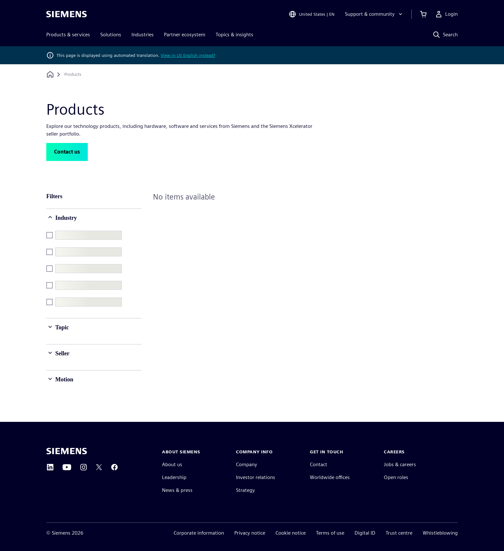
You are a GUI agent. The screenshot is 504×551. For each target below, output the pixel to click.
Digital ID (365, 533)
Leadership (174, 477)
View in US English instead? (188, 55)
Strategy (245, 490)
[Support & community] (374, 14)
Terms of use (330, 533)
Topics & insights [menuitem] (234, 34)
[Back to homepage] (50, 74)
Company (246, 464)
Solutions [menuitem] (110, 34)
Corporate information (199, 533)
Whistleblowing (440, 533)
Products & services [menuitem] (68, 34)
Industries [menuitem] (142, 34)
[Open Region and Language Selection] (311, 14)
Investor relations (255, 477)
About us (172, 464)
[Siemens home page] (66, 451)
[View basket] (423, 14)
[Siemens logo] (66, 14)
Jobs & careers (400, 464)
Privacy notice (249, 533)
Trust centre (399, 533)
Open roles (396, 477)
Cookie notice (290, 533)
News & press (177, 490)
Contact (318, 464)
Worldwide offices (330, 477)
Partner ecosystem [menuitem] (184, 34)
